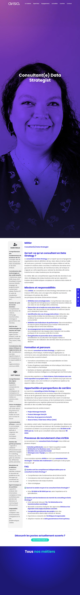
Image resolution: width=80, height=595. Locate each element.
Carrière (62, 3)
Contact (69, 3)
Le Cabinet (28, 3)
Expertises (36, 3)
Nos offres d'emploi (40, 565)
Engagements (45, 3)
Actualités (55, 3)
